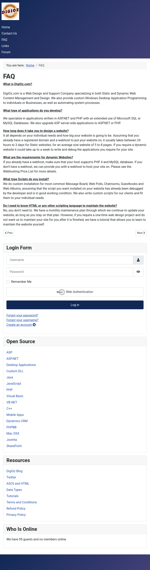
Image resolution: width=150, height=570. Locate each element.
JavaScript (13, 383)
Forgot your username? (22, 320)
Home (6, 27)
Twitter (11, 477)
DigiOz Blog (14, 471)
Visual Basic (14, 396)
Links (5, 46)
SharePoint (14, 446)
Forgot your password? (22, 315)
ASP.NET (12, 359)
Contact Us (9, 33)
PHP (9, 390)
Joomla (11, 440)
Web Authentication (75, 292)
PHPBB (11, 427)
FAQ (4, 40)
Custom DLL (14, 371)
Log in (75, 305)
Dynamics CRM (17, 421)
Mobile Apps (15, 415)
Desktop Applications (21, 365)
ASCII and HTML (17, 483)
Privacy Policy (16, 515)
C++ (9, 408)
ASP (9, 352)
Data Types (14, 490)
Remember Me (21, 282)
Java (9, 377)
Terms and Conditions (21, 502)
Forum (6, 52)
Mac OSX (12, 433)
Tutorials (12, 496)
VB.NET (11, 402)
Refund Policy (15, 508)
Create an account (21, 325)
